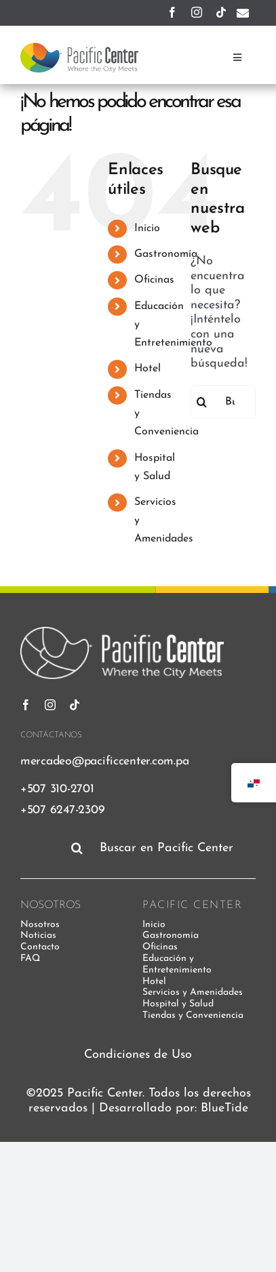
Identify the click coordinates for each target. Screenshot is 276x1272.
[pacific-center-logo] (79, 48)
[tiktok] (221, 12)
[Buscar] (202, 402)
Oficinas (154, 279)
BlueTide (224, 1108)
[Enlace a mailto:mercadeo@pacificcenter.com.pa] (243, 13)
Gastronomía (165, 254)
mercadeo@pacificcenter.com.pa (104, 761)
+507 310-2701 (57, 789)
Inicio (147, 228)
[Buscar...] (223, 402)
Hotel (147, 368)
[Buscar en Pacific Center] (161, 848)
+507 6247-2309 (62, 810)
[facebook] (172, 12)
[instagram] (196, 12)
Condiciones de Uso (138, 1054)
